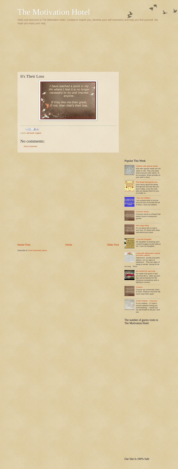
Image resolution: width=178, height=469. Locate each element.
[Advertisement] (89, 48)
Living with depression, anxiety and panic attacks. (148, 254)
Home (68, 244)
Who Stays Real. (142, 225)
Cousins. (139, 287)
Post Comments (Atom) (37, 250)
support (38, 133)
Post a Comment (30, 146)
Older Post (113, 244)
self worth (30, 133)
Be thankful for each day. (145, 271)
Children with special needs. (147, 166)
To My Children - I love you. (147, 301)
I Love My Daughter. (144, 239)
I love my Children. (143, 198)
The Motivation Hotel (53, 12)
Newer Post (23, 244)
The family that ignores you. (147, 182)
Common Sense (142, 212)
